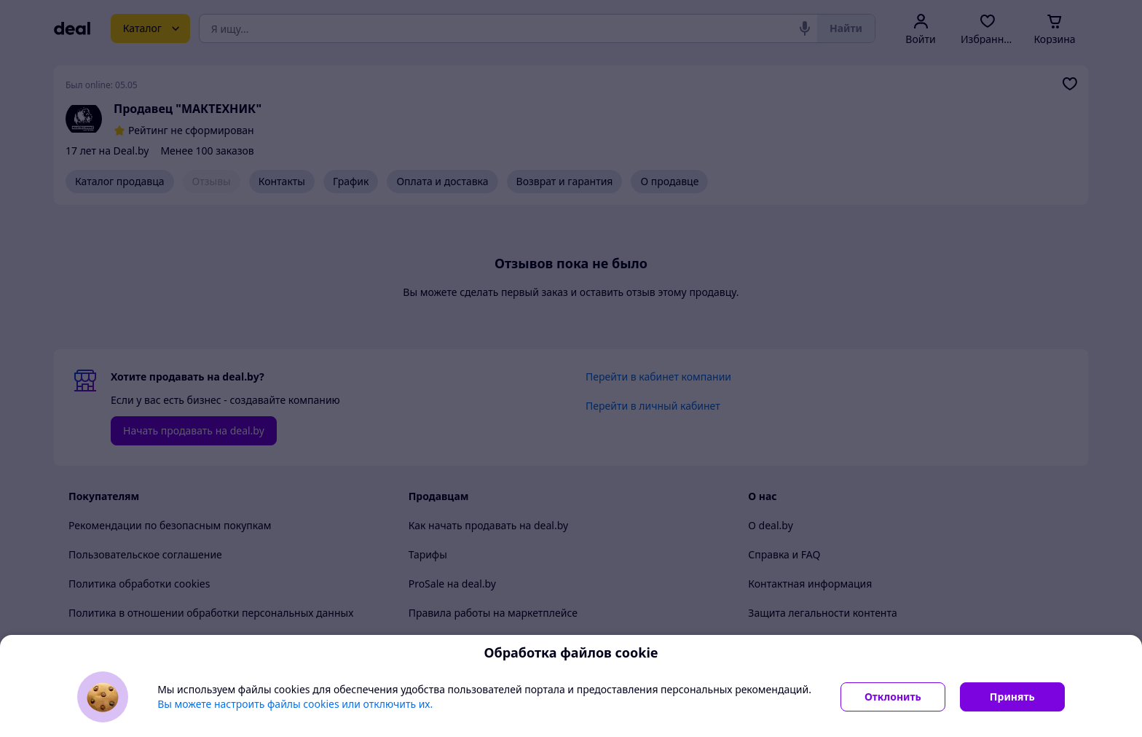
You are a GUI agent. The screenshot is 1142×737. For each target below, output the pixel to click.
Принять (1012, 696)
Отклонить (893, 696)
